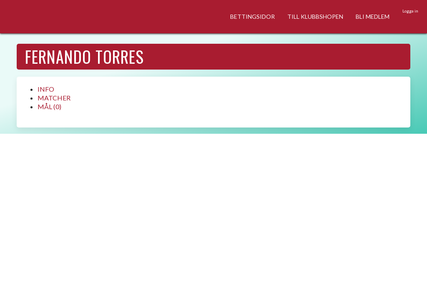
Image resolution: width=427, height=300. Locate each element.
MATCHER (54, 98)
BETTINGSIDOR (252, 16)
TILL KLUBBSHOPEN (315, 16)
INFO (46, 89)
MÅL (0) (49, 106)
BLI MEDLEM (372, 16)
